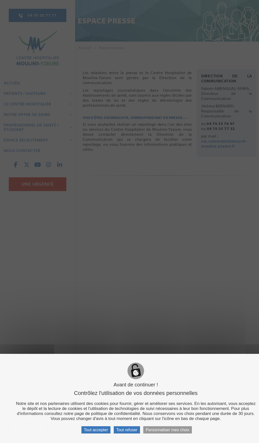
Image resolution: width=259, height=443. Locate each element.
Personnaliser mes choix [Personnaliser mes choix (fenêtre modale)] (167, 430)
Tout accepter (96, 430)
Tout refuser (126, 430)
